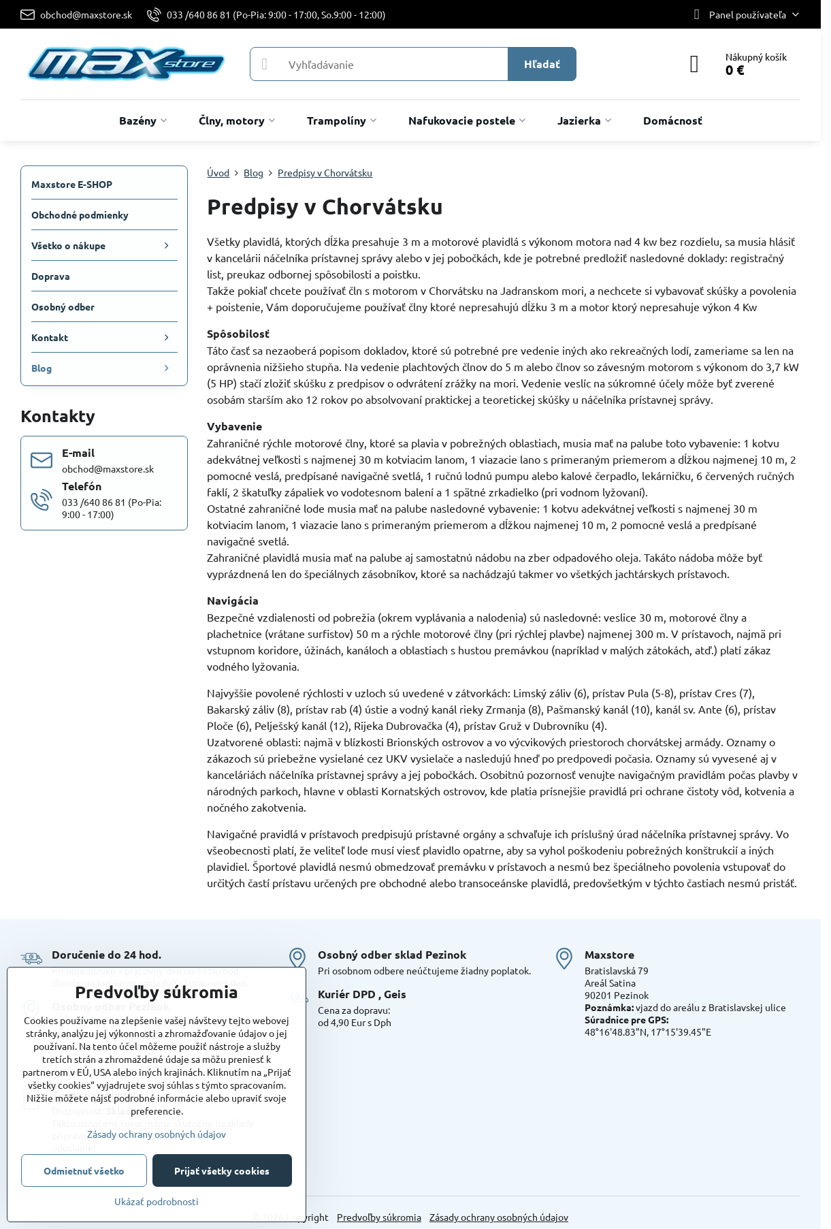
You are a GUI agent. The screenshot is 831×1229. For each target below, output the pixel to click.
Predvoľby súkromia (379, 1217)
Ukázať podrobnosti (156, 1201)
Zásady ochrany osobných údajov (498, 1217)
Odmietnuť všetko (84, 1170)
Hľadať (542, 64)
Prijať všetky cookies (222, 1170)
